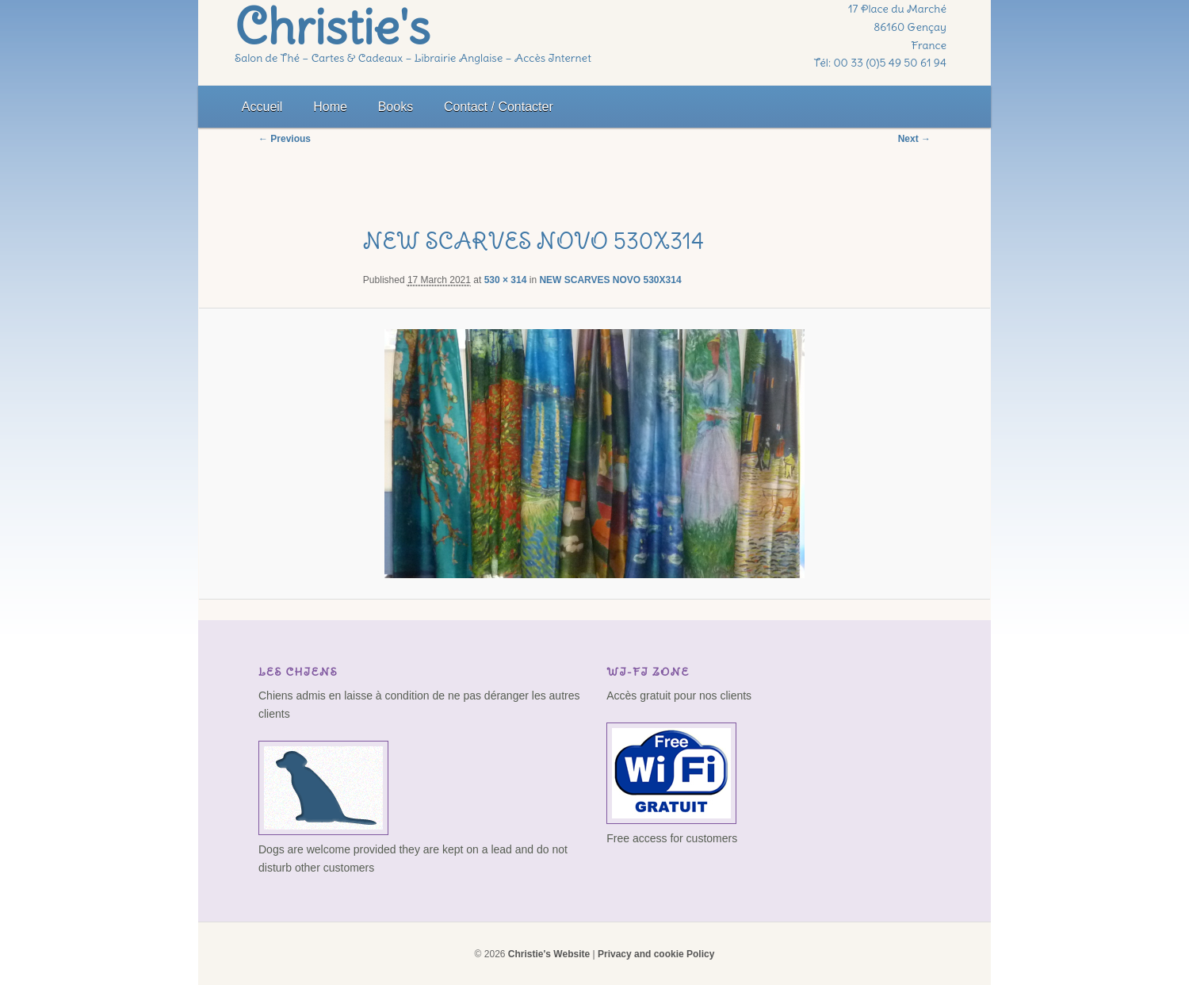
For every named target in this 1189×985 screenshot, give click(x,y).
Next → (914, 138)
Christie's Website (549, 954)
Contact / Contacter (498, 106)
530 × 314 (505, 280)
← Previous (284, 138)
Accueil (262, 106)
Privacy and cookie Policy (656, 954)
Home (330, 106)
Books (395, 106)
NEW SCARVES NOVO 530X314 (610, 280)
